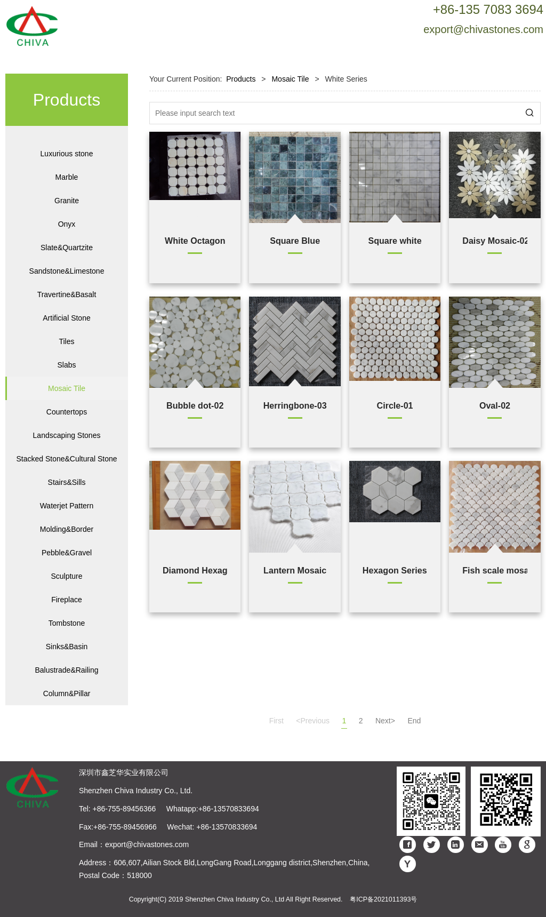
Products (240, 79)
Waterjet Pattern (67, 505)
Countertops (66, 412)
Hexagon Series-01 (395, 570)
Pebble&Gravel (67, 552)
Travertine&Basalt (67, 294)
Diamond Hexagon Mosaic (195, 570)
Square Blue (295, 240)
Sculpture (66, 576)
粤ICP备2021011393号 (383, 899)
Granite (66, 200)
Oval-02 (494, 405)
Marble (66, 177)
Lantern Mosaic (294, 570)
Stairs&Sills (67, 482)
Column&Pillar (67, 693)
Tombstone (67, 623)
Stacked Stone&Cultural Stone (66, 458)
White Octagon (195, 240)
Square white (394, 240)
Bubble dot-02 (194, 405)
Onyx (67, 224)
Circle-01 (395, 405)
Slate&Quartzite (67, 247)
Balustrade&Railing (66, 670)
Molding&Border (66, 529)
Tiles (66, 341)
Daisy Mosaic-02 (494, 240)
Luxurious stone (67, 153)
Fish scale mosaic (494, 570)
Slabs (66, 365)
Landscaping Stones (67, 435)
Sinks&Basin (67, 646)
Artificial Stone (66, 318)
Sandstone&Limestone (67, 271)
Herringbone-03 (295, 405)
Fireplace (66, 599)
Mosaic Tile (66, 388)
